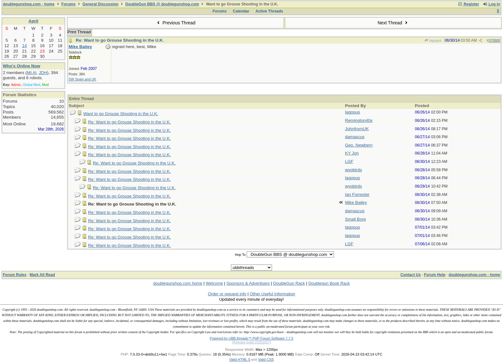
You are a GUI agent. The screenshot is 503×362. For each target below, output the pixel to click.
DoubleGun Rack (289, 283)
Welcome (214, 283)
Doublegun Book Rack (329, 283)
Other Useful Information (272, 293)
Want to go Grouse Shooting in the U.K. (120, 113)
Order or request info (227, 293)
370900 (494, 40)
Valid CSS (266, 359)
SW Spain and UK (82, 79)
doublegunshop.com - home (29, 4)
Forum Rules (14, 275)
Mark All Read (42, 275)
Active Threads (269, 11)
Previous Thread (175, 22)
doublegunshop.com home (177, 283)
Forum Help (435, 275)
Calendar (241, 11)
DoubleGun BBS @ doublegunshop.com (162, 4)
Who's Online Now (21, 65)
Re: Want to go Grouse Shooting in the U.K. (120, 40)
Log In (491, 4)
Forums (68, 4)
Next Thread (393, 22)
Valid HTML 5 (239, 359)
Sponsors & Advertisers (248, 283)
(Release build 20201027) (251, 342)
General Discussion (100, 4)
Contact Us (410, 275)
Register (468, 4)
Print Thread (79, 31)
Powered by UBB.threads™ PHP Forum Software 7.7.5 (251, 338)
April (33, 21)
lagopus (432, 40)
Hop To (240, 255)
